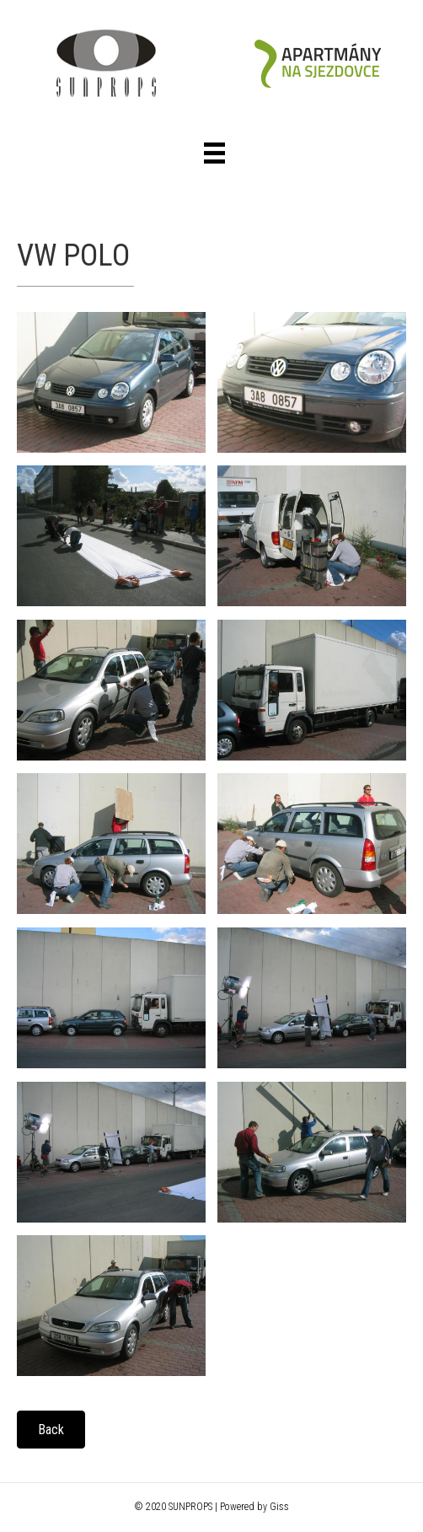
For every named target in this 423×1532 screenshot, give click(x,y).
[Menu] (214, 153)
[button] (51, 1430)
